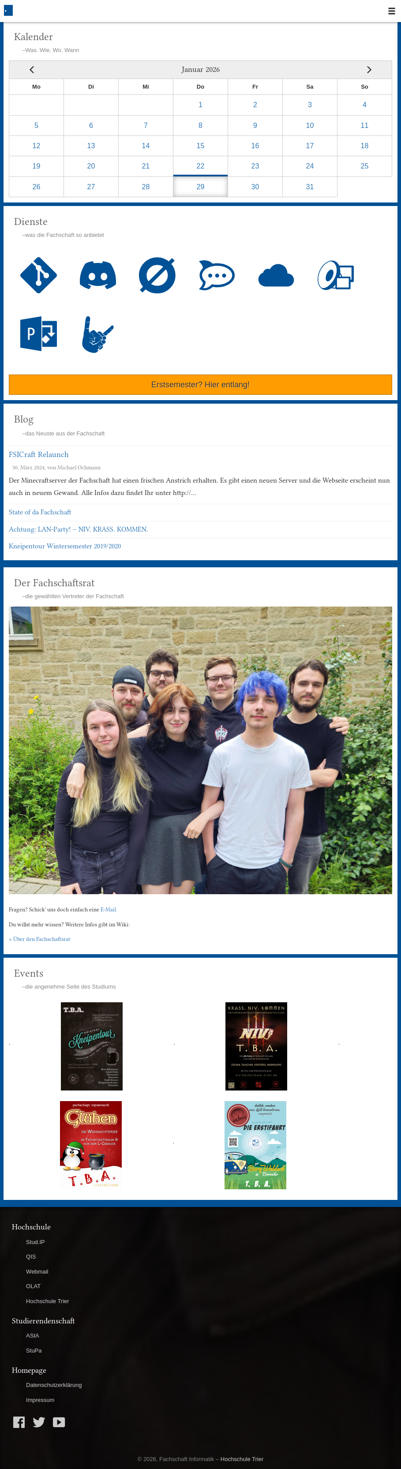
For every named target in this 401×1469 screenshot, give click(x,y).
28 (146, 187)
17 (310, 146)
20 (91, 166)
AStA (32, 1335)
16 (255, 146)
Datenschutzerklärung (54, 1385)
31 (310, 187)
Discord (98, 275)
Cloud (276, 275)
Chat (217, 275)
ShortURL (98, 334)
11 (365, 125)
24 (310, 166)
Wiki (157, 275)
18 (365, 146)
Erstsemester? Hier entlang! (200, 384)
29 (201, 187)
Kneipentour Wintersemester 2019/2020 (65, 546)
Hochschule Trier (47, 1301)
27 (91, 187)
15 (201, 146)
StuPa (33, 1350)
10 (310, 125)
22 (201, 166)
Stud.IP (35, 1242)
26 (37, 187)
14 (146, 146)
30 (255, 187)
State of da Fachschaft (40, 512)
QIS (31, 1256)
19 (37, 166)
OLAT (33, 1286)
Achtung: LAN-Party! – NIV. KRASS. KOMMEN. (78, 529)
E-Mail (108, 909)
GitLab (38, 275)
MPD (336, 275)
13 (91, 146)
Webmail (37, 1271)
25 (365, 166)
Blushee (38, 333)
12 (37, 146)
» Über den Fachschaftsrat (39, 939)
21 (146, 166)
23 (255, 166)
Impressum (40, 1400)
